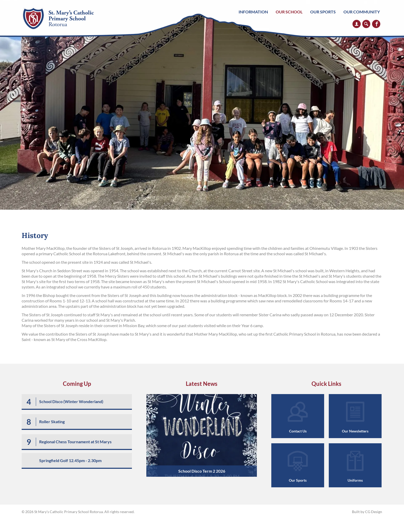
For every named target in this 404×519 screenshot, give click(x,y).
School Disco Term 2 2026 (201, 471)
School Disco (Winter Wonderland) (71, 401)
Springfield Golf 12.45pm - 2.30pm (70, 460)
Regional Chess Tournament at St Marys (75, 441)
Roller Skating (52, 421)
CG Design (373, 511)
